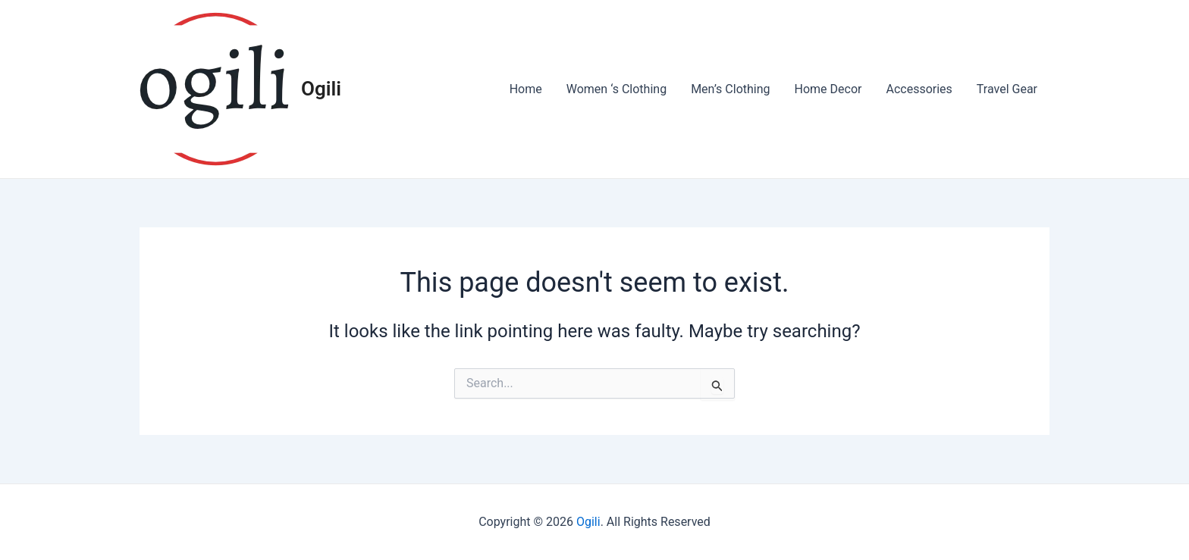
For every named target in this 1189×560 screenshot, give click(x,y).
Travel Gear (1007, 89)
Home (526, 89)
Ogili (321, 88)
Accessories (919, 89)
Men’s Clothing (730, 89)
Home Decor (828, 89)
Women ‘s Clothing (616, 89)
